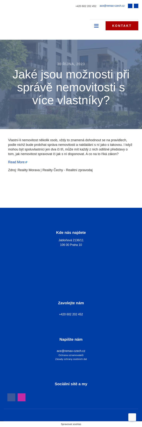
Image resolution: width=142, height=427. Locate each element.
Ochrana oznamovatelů (71, 355)
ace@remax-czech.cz (112, 5)
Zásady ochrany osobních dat (71, 359)
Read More (16, 162)
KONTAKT (122, 25)
